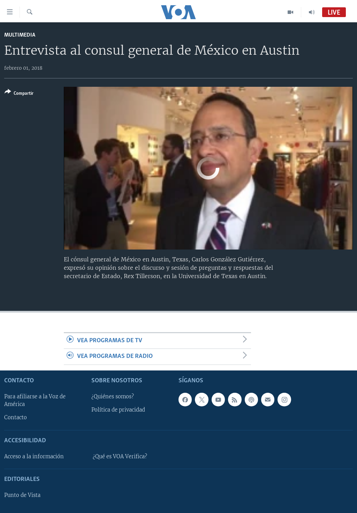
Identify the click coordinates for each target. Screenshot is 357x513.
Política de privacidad (118, 410)
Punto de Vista (22, 495)
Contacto (15, 417)
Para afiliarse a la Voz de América (35, 400)
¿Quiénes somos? (112, 396)
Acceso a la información (34, 456)
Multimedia (19, 35)
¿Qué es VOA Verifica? (120, 456)
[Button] (19, 94)
